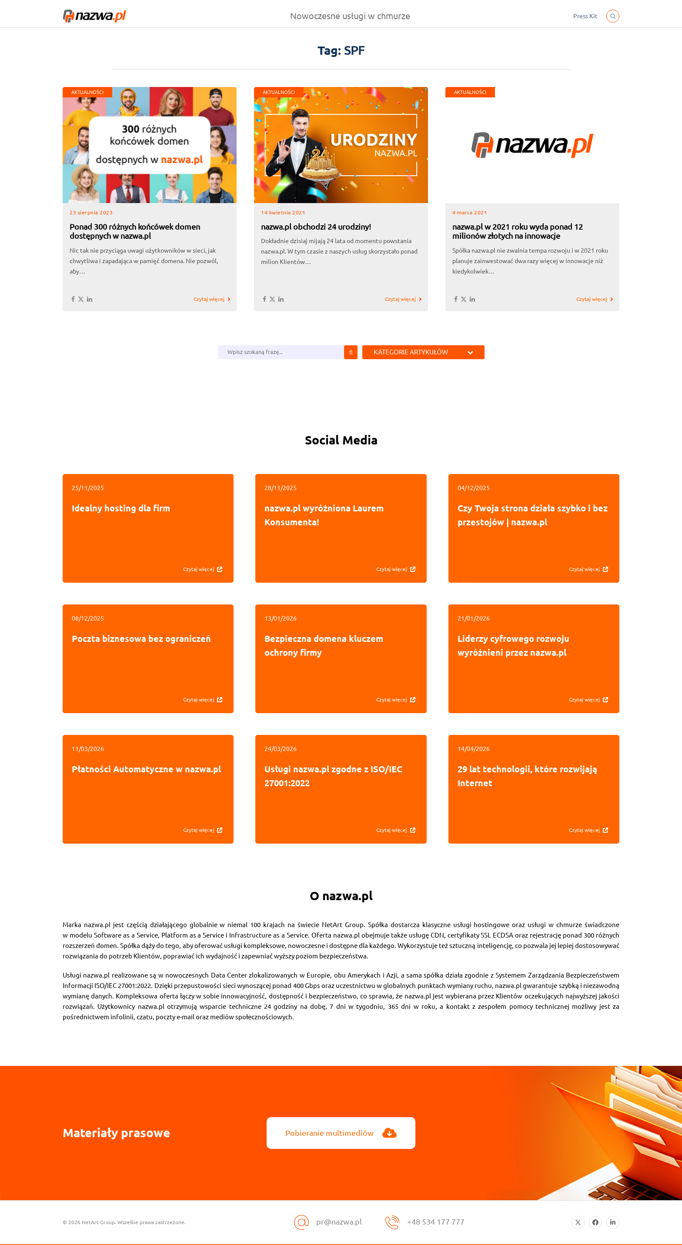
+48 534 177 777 (436, 1221)
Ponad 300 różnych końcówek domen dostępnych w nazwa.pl (135, 231)
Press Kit (585, 16)
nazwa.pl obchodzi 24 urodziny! (316, 226)
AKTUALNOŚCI (87, 92)
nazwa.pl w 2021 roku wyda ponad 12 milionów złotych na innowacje (517, 231)
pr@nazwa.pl (339, 1221)
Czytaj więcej (209, 299)
